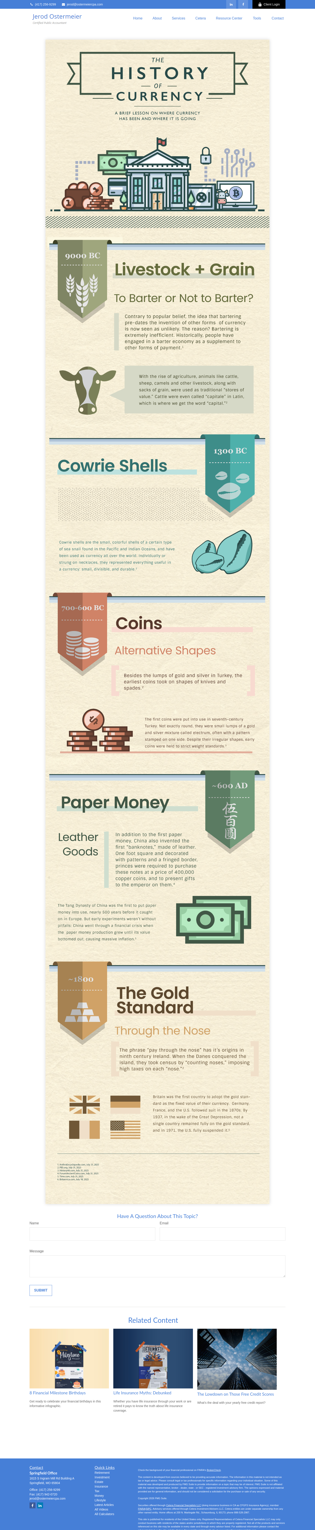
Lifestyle (100, 1500)
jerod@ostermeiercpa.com (82, 4)
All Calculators (104, 1514)
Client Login (269, 4)
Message (37, 1251)
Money (99, 1495)
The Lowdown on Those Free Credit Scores (235, 1394)
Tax (97, 1491)
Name (34, 1223)
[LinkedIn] (231, 4)
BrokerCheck (214, 1470)
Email (164, 1223)
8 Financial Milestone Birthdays (58, 1392)
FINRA (141, 1508)
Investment (102, 1477)
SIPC (149, 1508)
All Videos (101, 1509)
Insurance (101, 1486)
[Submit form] (41, 1290)
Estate (99, 1482)
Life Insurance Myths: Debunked (142, 1392)
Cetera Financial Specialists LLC (183, 1505)
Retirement (102, 1472)
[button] (137, 18)
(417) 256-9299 (43, 4)
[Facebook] (243, 4)
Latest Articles (104, 1505)
